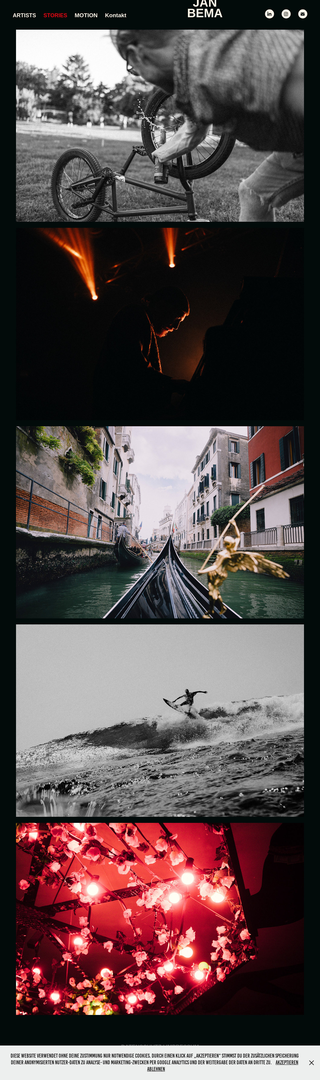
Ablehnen (156, 1069)
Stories (55, 15)
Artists (24, 15)
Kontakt (115, 15)
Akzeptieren (287, 1062)
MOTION (86, 15)
